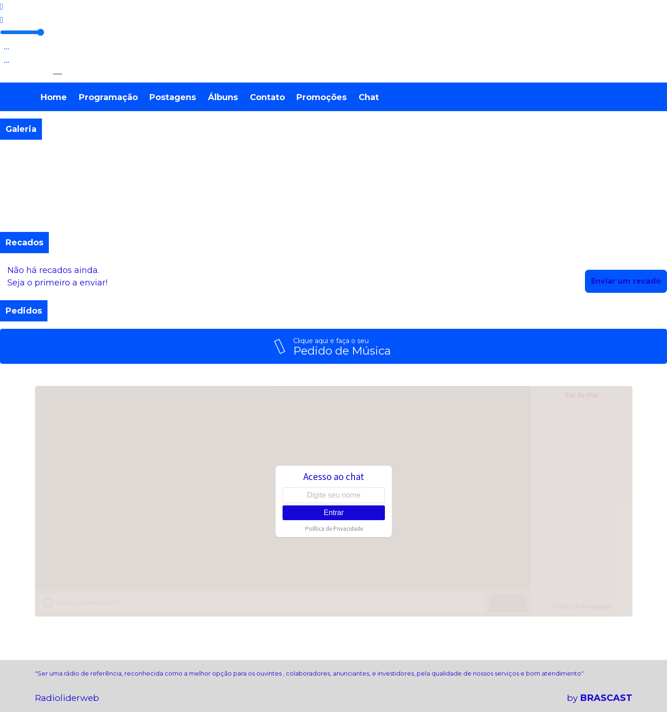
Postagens (172, 97)
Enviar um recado (626, 281)
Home (54, 97)
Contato (267, 97)
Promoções (321, 97)
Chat (369, 97)
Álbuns (223, 97)
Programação (108, 97)
